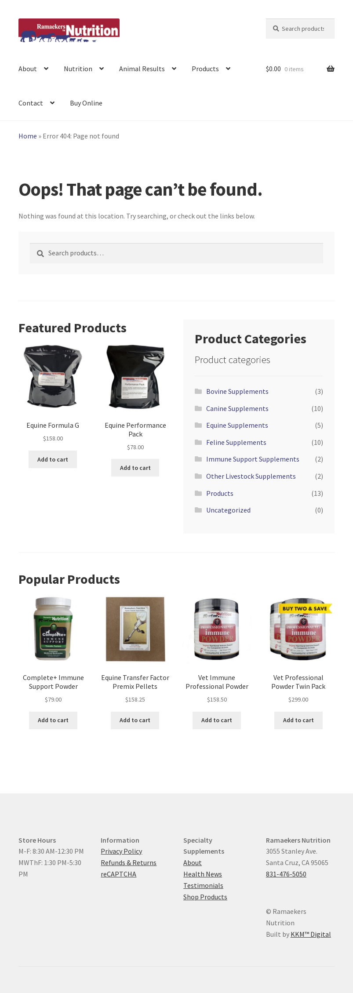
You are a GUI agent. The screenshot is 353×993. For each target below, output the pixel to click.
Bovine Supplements (237, 391)
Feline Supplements (236, 442)
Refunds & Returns (128, 862)
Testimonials (203, 885)
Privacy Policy (121, 851)
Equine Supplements (237, 425)
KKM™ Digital (311, 934)
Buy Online (86, 102)
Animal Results (142, 68)
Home (27, 135)
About (27, 68)
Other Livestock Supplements (251, 476)
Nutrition (78, 68)
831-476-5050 (286, 873)
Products (205, 68)
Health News (202, 873)
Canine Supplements (237, 408)
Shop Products (205, 896)
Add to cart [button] (52, 459)
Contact (30, 102)
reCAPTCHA (118, 873)
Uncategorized (228, 510)
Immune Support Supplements (252, 459)
